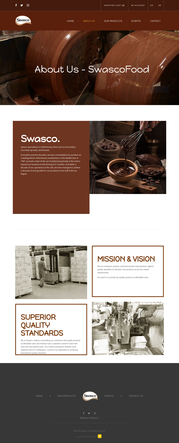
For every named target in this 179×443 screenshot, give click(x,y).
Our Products (113, 21)
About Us (89, 21)
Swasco (84, 431)
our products (66, 396)
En (151, 5)
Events (136, 21)
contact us (136, 396)
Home (70, 21)
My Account (138, 5)
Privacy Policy (89, 418)
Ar (159, 5)
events (109, 396)
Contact (155, 21)
